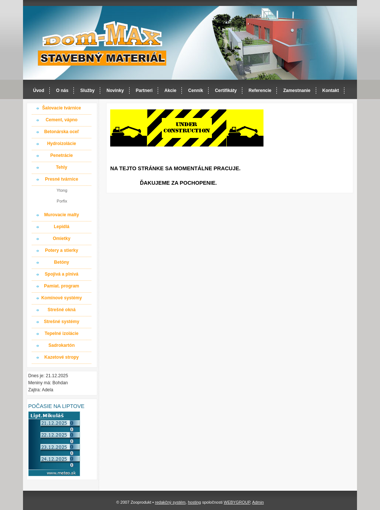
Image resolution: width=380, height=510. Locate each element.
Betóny (61, 262)
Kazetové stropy (62, 357)
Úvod (38, 90)
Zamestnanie (296, 90)
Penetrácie (61, 155)
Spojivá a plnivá (62, 274)
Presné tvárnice (61, 179)
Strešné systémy (61, 321)
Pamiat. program (61, 286)
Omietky (61, 238)
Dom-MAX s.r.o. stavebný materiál (102, 43)
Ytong (62, 190)
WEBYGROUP (237, 502)
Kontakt (330, 90)
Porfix (62, 201)
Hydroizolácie (61, 143)
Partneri (144, 90)
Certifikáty (226, 90)
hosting (194, 502)
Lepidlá (61, 226)
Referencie (260, 90)
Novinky (115, 90)
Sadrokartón (62, 345)
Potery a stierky (61, 250)
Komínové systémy (61, 297)
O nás (62, 90)
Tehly (61, 167)
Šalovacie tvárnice (61, 108)
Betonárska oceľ (61, 131)
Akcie (170, 90)
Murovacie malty (61, 214)
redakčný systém (170, 502)
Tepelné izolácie (61, 333)
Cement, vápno (62, 119)
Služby (87, 90)
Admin (258, 502)
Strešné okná (61, 309)
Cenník (195, 90)
